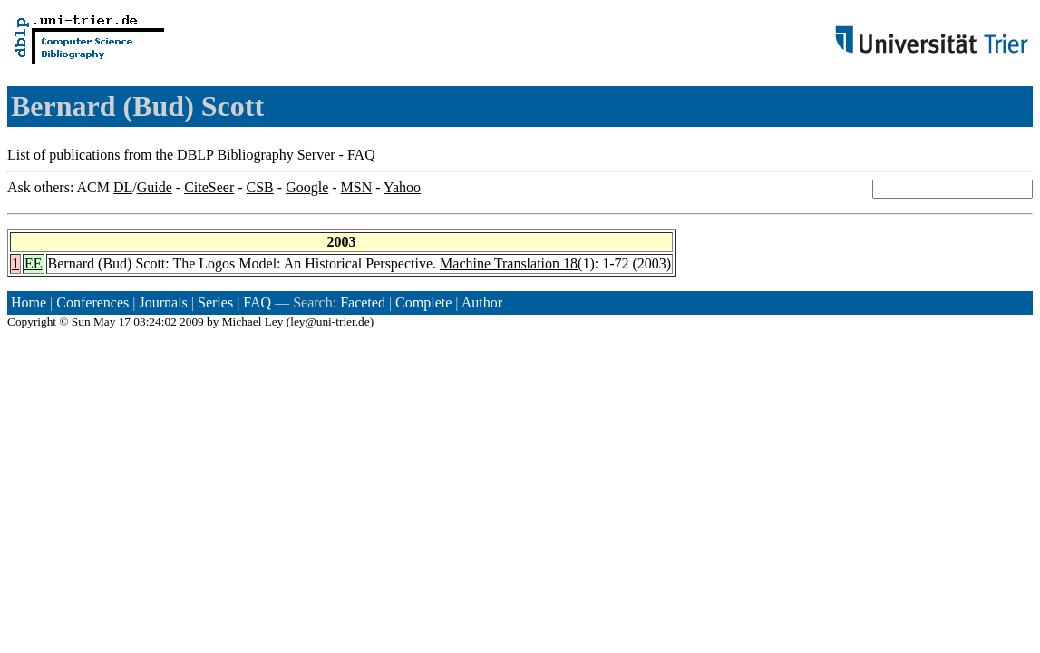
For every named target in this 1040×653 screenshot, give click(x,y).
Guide (154, 187)
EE (33, 263)
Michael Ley (253, 321)
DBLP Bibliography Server (256, 154)
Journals (163, 302)
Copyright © (38, 321)
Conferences (92, 302)
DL (122, 187)
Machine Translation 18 (509, 263)
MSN (357, 187)
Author (482, 302)
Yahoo (402, 187)
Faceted (362, 302)
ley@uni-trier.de (329, 321)
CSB (260, 187)
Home (28, 302)
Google (307, 187)
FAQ (361, 154)
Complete (423, 302)
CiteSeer (209, 187)
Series (215, 302)
